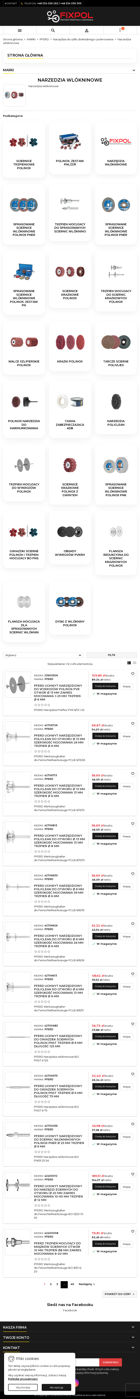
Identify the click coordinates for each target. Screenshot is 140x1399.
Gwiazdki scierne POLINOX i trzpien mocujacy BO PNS (23, 554)
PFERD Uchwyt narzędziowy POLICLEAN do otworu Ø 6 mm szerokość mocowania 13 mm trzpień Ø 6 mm (59, 991)
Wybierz (43, 655)
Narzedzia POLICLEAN (116, 423)
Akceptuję (56, 1387)
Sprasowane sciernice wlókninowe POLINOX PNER (24, 229)
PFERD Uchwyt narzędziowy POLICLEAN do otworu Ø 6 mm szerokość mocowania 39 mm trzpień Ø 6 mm (59, 891)
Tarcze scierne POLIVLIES (116, 363)
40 (72, 1284)
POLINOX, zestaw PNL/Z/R (70, 162)
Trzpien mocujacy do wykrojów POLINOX (24, 488)
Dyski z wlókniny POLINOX (69, 623)
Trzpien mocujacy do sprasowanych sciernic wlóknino (70, 227)
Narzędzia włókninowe (116, 162)
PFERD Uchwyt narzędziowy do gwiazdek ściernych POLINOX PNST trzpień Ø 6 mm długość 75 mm (58, 1091)
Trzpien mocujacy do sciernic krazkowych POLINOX (116, 296)
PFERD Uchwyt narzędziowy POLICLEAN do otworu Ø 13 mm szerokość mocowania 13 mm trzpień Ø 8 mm (59, 841)
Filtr (111, 655)
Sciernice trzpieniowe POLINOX (24, 164)
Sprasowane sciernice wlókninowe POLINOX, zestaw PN (24, 298)
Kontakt (11, 3)
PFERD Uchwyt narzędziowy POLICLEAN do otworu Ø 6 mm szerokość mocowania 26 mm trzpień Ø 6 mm (59, 941)
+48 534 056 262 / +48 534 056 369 (59, 3)
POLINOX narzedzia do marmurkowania (24, 424)
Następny (87, 1284)
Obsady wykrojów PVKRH (70, 553)
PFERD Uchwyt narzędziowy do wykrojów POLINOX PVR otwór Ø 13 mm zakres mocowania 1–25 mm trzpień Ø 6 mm (58, 692)
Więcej (128, 686)
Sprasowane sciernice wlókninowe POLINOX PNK (116, 490)
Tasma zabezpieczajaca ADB (70, 424)
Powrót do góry (120, 1294)
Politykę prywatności (23, 1378)
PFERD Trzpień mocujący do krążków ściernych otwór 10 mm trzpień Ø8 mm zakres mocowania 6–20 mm (57, 1248)
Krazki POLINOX (70, 361)
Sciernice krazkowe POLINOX (70, 294)
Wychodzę (23, 1387)
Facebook (70, 1310)
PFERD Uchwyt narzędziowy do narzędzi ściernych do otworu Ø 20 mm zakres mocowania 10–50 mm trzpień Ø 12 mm (58, 1193)
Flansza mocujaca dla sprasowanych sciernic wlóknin (24, 627)
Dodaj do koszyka (105, 685)
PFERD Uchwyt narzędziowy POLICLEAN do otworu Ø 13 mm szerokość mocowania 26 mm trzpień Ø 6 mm (59, 741)
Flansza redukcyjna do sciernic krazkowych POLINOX (116, 558)
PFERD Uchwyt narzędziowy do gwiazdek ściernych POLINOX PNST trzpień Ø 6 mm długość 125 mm (58, 1041)
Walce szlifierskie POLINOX (23, 363)
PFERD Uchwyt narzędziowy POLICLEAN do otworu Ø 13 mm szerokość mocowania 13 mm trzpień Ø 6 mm (59, 791)
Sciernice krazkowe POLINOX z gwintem (70, 490)
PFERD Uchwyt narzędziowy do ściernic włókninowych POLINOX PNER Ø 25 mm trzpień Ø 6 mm (59, 1141)
